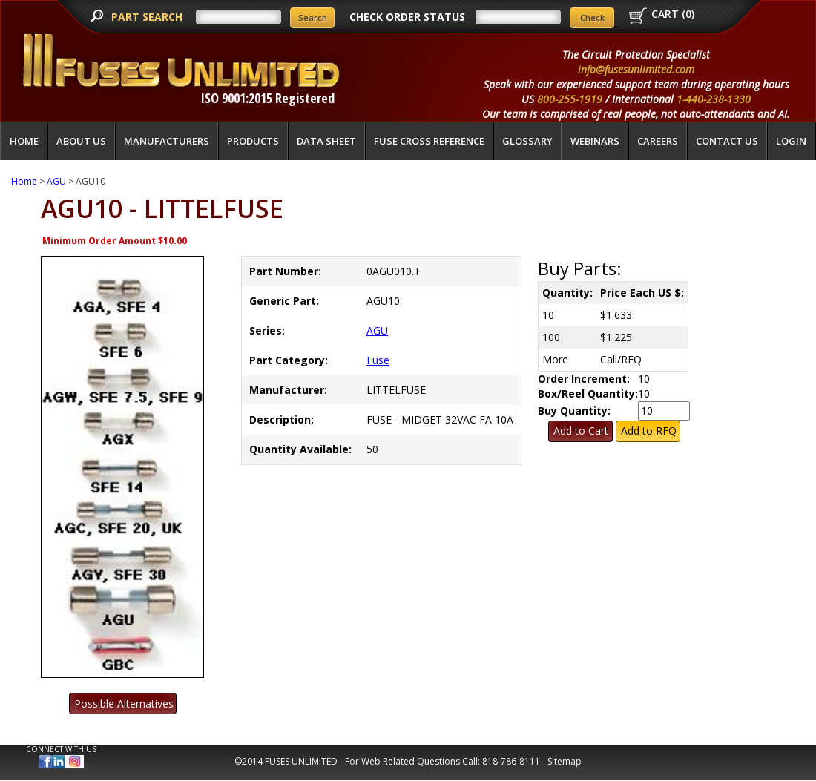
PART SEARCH (148, 17)
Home (24, 141)
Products (253, 141)
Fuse (377, 360)
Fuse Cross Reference (429, 141)
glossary (527, 141)
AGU (56, 181)
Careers (657, 141)
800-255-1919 (569, 99)
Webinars (594, 141)
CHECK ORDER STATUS (407, 17)
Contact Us (727, 141)
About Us (81, 141)
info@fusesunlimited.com (636, 69)
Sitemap (564, 761)
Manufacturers (166, 141)
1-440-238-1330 (714, 99)
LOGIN (791, 141)
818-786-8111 (511, 761)
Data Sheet (326, 141)
